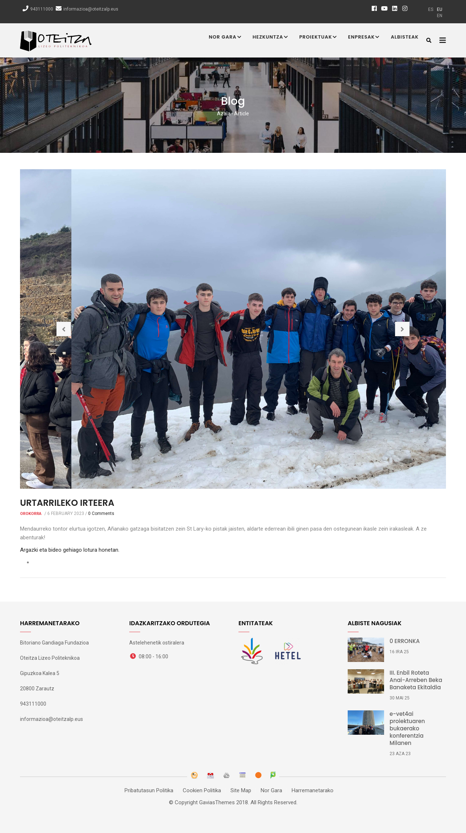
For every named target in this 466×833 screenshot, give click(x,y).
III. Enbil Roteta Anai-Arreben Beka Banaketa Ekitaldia (416, 680)
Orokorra (31, 513)
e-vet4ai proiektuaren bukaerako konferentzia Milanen (407, 728)
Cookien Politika (202, 790)
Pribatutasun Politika (149, 790)
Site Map (240, 790)
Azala (223, 113)
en (439, 15)
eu (439, 9)
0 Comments (101, 513)
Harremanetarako (312, 790)
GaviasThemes (217, 802)
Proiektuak (318, 37)
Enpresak (364, 37)
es (430, 9)
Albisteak (405, 36)
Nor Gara (225, 37)
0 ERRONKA (405, 641)
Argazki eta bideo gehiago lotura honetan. (69, 550)
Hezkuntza (270, 37)
